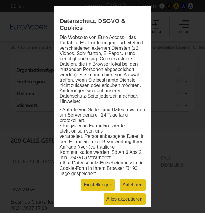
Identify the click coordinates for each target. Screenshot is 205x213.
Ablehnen (132, 184)
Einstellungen (98, 184)
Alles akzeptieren (124, 198)
